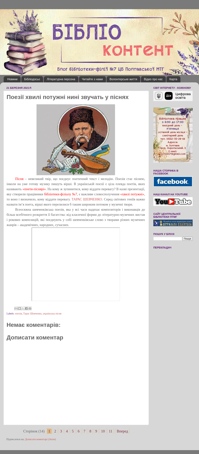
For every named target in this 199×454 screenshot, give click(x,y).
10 (103, 431)
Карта (173, 79)
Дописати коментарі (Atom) (40, 439)
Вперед (122, 431)
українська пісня (52, 313)
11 (110, 431)
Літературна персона (61, 79)
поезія (18, 313)
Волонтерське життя (123, 79)
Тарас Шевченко (32, 313)
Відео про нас (153, 79)
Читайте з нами (92, 79)
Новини (12, 79)
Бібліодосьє (32, 79)
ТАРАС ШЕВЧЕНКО (87, 199)
